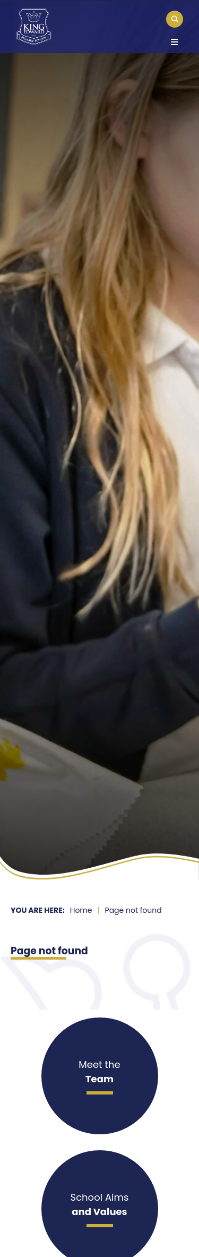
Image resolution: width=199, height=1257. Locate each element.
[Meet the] (99, 1075)
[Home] (33, 26)
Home (81, 910)
